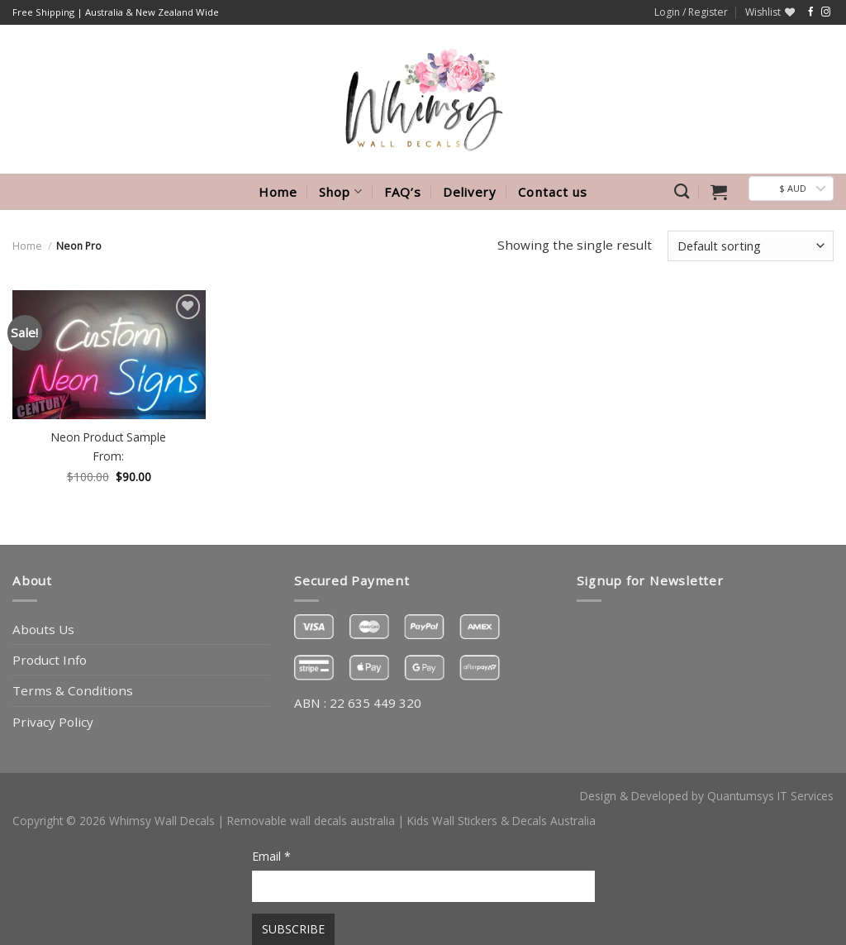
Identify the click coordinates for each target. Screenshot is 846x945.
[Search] (681, 191)
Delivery (470, 192)
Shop (340, 192)
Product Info (49, 659)
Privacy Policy (52, 722)
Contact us (552, 192)
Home (278, 192)
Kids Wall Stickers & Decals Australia (501, 820)
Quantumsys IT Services (770, 796)
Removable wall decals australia (311, 820)
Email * (271, 856)
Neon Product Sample (108, 437)
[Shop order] (751, 246)
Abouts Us (43, 629)
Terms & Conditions (72, 690)
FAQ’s (402, 192)
